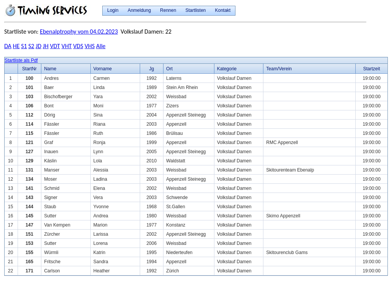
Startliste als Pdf (21, 60)
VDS (78, 46)
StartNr (29, 68)
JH (46, 46)
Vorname (102, 68)
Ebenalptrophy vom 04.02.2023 (79, 31)
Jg (151, 68)
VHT (67, 46)
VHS (90, 46)
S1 (24, 46)
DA (7, 46)
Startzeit (371, 68)
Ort (169, 68)
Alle (101, 46)
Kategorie (227, 68)
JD (38, 46)
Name (50, 68)
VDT (55, 46)
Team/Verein (279, 68)
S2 (31, 46)
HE (16, 46)
